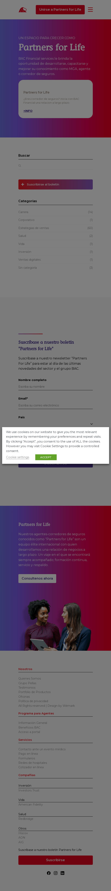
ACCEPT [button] (46, 457)
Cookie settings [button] (17, 457)
